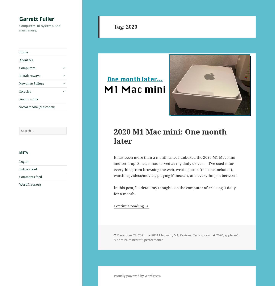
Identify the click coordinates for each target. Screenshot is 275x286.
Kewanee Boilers (31, 83)
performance (153, 240)
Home (23, 52)
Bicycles (25, 91)
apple (229, 235)
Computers (27, 68)
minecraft (136, 240)
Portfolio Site (28, 99)
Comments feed (30, 177)
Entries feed (28, 169)
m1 (236, 235)
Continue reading (131, 206)
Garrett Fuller (36, 18)
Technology (201, 235)
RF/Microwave (29, 76)
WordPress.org (30, 184)
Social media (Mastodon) (37, 107)
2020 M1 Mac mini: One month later (170, 136)
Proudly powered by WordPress (137, 276)
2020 (219, 235)
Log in (23, 162)
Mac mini (120, 240)
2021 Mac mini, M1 (164, 235)
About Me (26, 60)
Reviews (186, 235)
